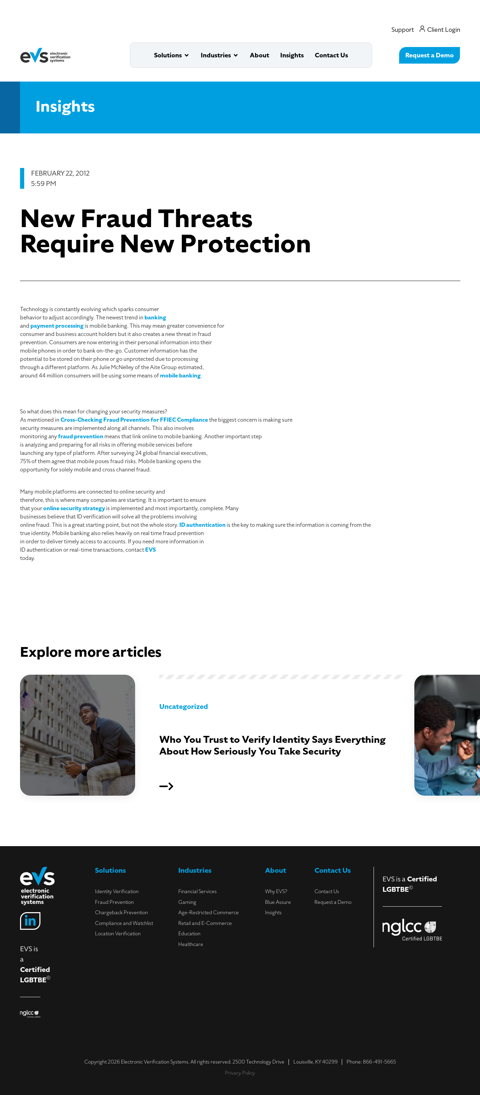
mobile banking (180, 376)
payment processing (57, 326)
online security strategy (74, 508)
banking (155, 317)
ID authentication (202, 525)
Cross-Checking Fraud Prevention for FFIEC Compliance (134, 420)
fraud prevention (80, 436)
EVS (150, 550)
